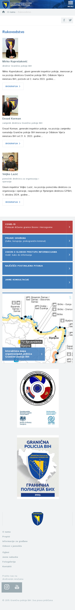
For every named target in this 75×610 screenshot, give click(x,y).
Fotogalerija (9, 561)
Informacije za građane (15, 541)
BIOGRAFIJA (13, 86)
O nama (11, 12)
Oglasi (5, 552)
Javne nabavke (10, 557)
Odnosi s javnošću (12, 546)
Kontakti (7, 566)
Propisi (6, 536)
